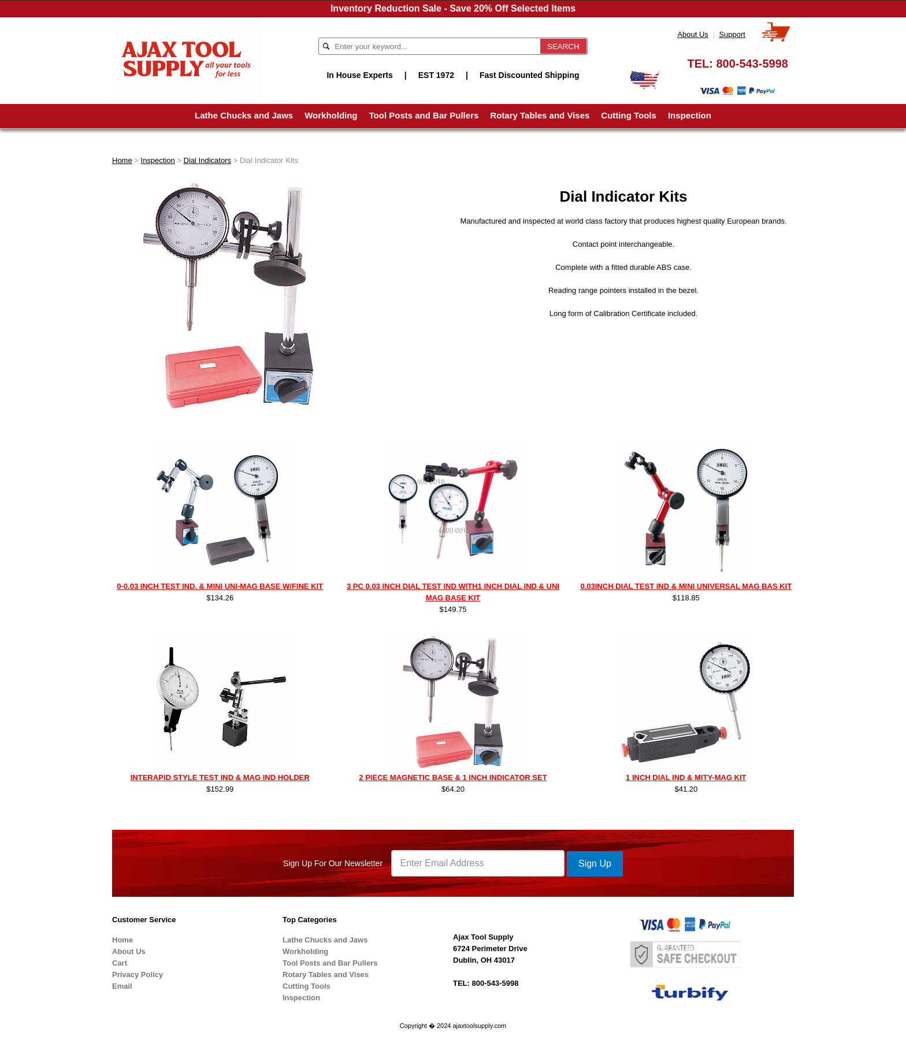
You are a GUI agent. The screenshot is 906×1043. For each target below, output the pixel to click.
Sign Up (594, 863)
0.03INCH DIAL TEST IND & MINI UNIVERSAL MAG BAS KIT (686, 586)
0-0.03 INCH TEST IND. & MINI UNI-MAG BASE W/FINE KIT (220, 586)
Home (122, 160)
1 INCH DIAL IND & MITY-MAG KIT (686, 777)
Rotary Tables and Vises (539, 115)
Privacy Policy (137, 974)
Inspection (689, 115)
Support (732, 34)
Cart (119, 963)
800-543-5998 (752, 63)
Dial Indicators (207, 160)
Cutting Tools (628, 115)
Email (122, 986)
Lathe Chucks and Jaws (244, 115)
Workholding (331, 115)
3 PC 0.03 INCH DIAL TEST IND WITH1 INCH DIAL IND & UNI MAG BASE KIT (453, 592)
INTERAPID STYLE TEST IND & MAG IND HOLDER (220, 777)
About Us (692, 34)
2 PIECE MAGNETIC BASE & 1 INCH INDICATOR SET (453, 777)
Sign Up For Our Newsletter (333, 863)
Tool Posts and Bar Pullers (424, 115)
